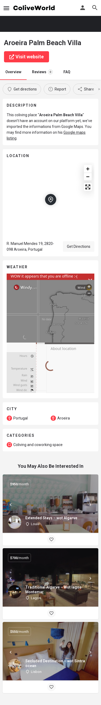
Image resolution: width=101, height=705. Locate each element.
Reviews (42, 72)
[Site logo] (35, 8)
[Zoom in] (88, 169)
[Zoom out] (88, 176)
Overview (13, 72)
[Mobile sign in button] (82, 7)
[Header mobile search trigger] (94, 7)
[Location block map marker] (50, 199)
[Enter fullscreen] (88, 187)
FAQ (66, 72)
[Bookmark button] (51, 539)
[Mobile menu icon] (6, 8)
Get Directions (78, 246)
